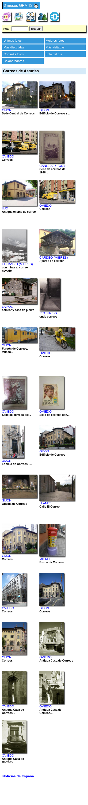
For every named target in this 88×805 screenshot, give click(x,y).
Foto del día (54, 54)
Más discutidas (14, 47)
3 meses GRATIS (21, 6)
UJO (5, 208)
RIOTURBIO (48, 313)
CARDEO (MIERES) (53, 257)
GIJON (6, 110)
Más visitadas (55, 47)
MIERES (45, 559)
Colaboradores (14, 61)
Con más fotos (14, 54)
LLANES (45, 503)
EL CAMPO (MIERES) (17, 264)
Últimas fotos (13, 40)
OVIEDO (8, 156)
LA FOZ (7, 306)
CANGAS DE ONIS (52, 166)
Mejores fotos (55, 40)
